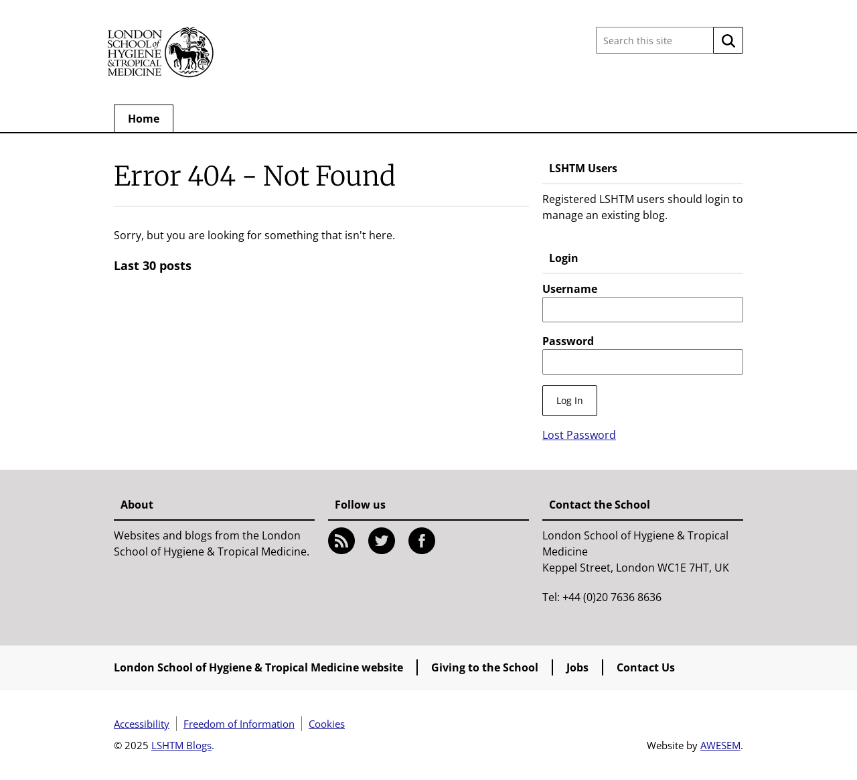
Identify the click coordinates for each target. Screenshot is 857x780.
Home (143, 118)
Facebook (421, 540)
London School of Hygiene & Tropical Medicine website (258, 667)
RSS (341, 540)
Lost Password (579, 435)
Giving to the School (484, 667)
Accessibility (141, 723)
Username (569, 288)
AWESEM (720, 745)
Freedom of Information (239, 723)
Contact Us (646, 667)
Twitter (381, 540)
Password (568, 341)
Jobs (577, 667)
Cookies (327, 723)
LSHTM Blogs (181, 745)
